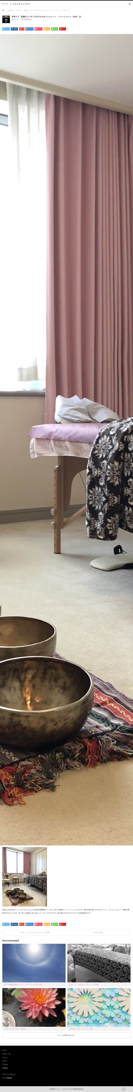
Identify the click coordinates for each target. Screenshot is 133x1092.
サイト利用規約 (7, 1078)
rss (123, 1089)
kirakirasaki (27, 19)
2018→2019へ (98, 932)
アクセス (5, 1064)
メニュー (5, 1057)
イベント (16, 19)
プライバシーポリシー (9, 1074)
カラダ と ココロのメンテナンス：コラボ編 (34, 932)
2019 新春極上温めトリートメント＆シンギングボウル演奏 (23, 984)
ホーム (4, 1050)
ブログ (4, 1061)
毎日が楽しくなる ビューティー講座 (81, 1029)
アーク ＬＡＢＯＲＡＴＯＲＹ (64, 1089)
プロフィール (6, 1054)
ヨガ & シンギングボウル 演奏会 (14, 1029)
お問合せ (5, 1068)
